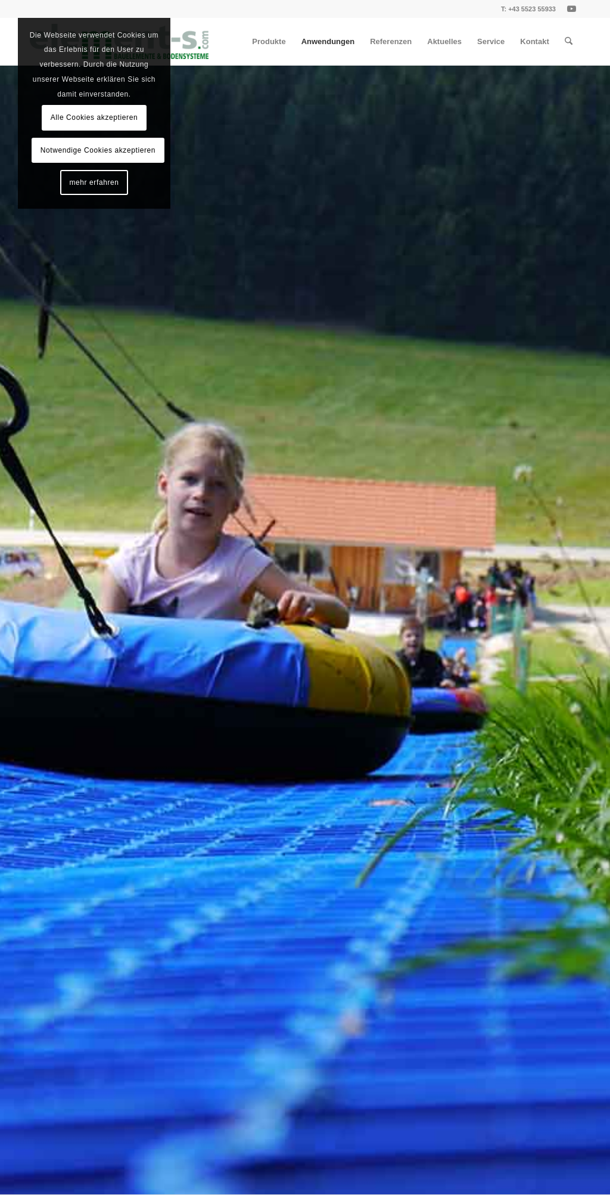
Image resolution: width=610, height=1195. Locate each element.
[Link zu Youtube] (571, 9)
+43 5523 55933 (532, 9)
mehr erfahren (94, 182)
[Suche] (568, 42)
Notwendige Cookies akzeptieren (98, 150)
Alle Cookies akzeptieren (94, 117)
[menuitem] (268, 42)
